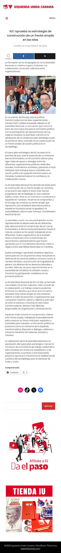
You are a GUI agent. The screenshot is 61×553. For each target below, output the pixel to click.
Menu (52, 18)
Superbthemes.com (30, 548)
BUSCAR (48, 406)
